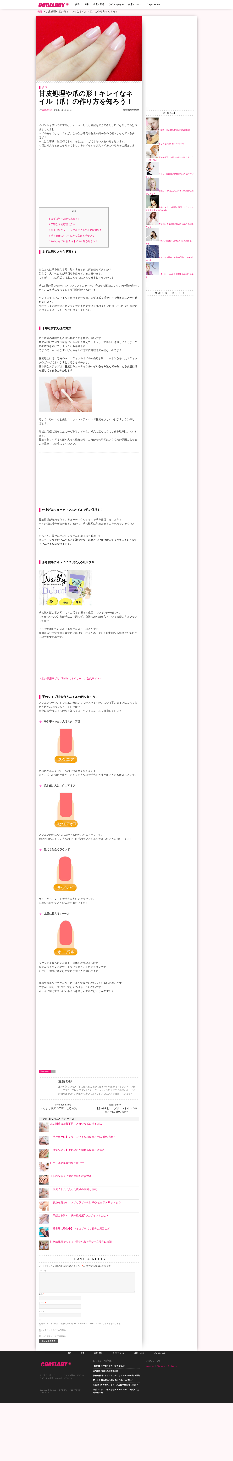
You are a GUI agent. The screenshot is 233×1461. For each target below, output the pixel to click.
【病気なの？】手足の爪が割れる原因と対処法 (77, 1208)
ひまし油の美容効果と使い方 (67, 1221)
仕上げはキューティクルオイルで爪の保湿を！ (75, 230)
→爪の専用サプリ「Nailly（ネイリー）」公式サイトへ (70, 736)
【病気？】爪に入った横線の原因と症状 (73, 1247)
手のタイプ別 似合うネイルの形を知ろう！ (73, 241)
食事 (86, 4)
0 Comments (132, 110)
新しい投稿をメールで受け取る (52, 1394)
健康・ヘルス (134, 4)
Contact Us (172, 1424)
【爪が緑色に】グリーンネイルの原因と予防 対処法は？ (116, 1168)
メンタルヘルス (153, 4)
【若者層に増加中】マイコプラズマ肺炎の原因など (80, 1286)
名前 (41, 1352)
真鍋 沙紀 (47, 110)
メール (42, 1361)
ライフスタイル (116, 4)
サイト (42, 1369)
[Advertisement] (89, 183)
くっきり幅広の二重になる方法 (58, 1166)
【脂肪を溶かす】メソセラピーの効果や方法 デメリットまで (85, 1260)
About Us (150, 1424)
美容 (77, 4)
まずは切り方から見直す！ (64, 218)
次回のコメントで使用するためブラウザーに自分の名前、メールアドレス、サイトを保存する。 (80, 1381)
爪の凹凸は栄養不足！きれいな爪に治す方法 (76, 1181)
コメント (43, 1328)
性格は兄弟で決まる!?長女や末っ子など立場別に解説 (81, 1299)
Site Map (161, 1424)
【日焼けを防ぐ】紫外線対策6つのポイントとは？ (79, 1273)
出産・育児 (98, 4)
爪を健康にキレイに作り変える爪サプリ (71, 235)
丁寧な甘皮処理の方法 (62, 224)
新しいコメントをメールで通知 (52, 1388)
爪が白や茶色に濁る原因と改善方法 (71, 1234)
